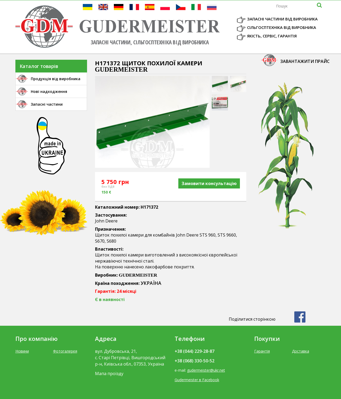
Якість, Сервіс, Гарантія (272, 35)
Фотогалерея (65, 351)
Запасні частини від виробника (282, 19)
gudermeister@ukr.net (206, 370)
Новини (22, 351)
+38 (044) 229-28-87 (194, 351)
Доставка (300, 351)
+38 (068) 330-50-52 (194, 361)
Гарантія (262, 351)
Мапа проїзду (109, 373)
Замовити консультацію (209, 183)
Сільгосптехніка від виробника (281, 27)
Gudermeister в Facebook (197, 379)
